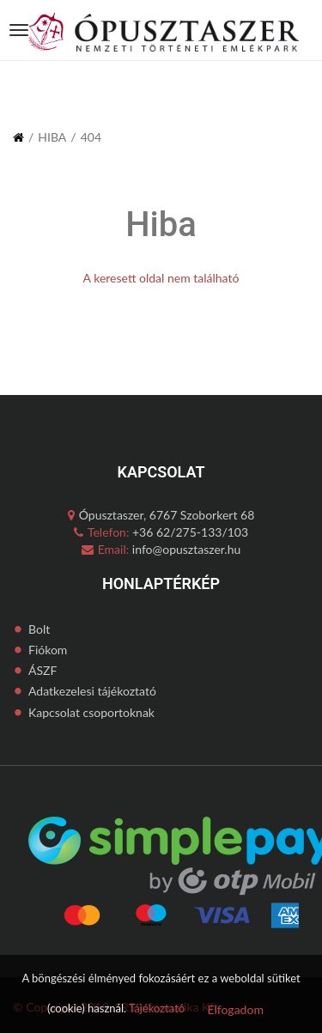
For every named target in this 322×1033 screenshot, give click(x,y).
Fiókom (47, 649)
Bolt (39, 629)
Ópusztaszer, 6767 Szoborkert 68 (161, 514)
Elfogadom (235, 1009)
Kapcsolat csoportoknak (91, 712)
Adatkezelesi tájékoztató (92, 691)
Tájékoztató (157, 1008)
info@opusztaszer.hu (184, 549)
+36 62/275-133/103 (188, 532)
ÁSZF (42, 670)
